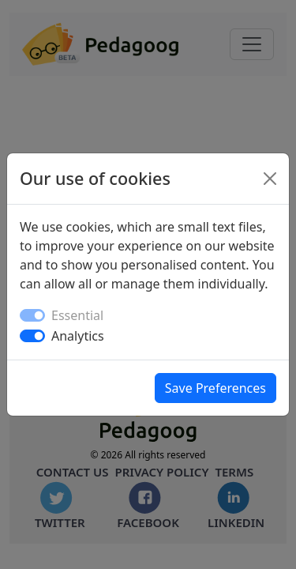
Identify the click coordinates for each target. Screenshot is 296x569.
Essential (77, 315)
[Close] (270, 178)
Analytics (77, 336)
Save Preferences (215, 388)
